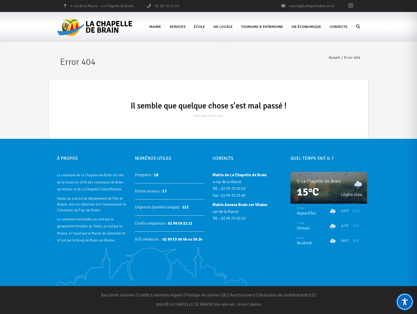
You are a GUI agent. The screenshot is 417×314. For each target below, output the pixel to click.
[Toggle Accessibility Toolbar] (405, 302)
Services (177, 26)
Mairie (155, 26)
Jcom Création (249, 304)
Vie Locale (223, 26)
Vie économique (306, 26)
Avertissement (242, 295)
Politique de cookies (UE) (206, 295)
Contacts (338, 26)
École (199, 26)
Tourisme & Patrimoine (262, 26)
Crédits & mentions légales (160, 295)
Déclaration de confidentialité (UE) (287, 295)
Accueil (334, 57)
